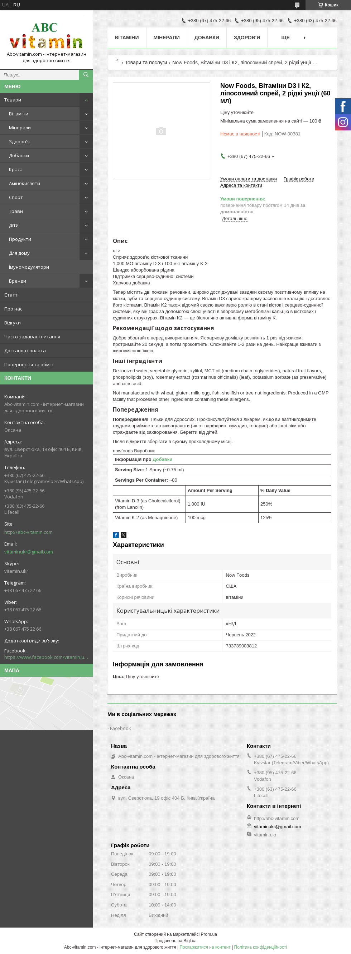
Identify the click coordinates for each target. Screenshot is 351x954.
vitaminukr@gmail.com (28, 551)
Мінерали (20, 127)
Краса (16, 169)
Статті (11, 295)
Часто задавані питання (32, 336)
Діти (14, 225)
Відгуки (12, 322)
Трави (16, 211)
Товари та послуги (146, 62)
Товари (12, 99)
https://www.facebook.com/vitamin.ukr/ (46, 657)
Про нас (13, 308)
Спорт (16, 197)
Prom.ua (209, 934)
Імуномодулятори (29, 267)
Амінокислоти (24, 183)
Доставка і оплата (25, 350)
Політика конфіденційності (260, 947)
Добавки (19, 155)
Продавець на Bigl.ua (175, 940)
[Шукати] (86, 74)
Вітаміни (18, 113)
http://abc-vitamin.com (28, 532)
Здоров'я (19, 141)
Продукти (20, 239)
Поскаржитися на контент (204, 947)
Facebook (120, 728)
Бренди (17, 281)
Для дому (19, 253)
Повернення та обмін (28, 364)
